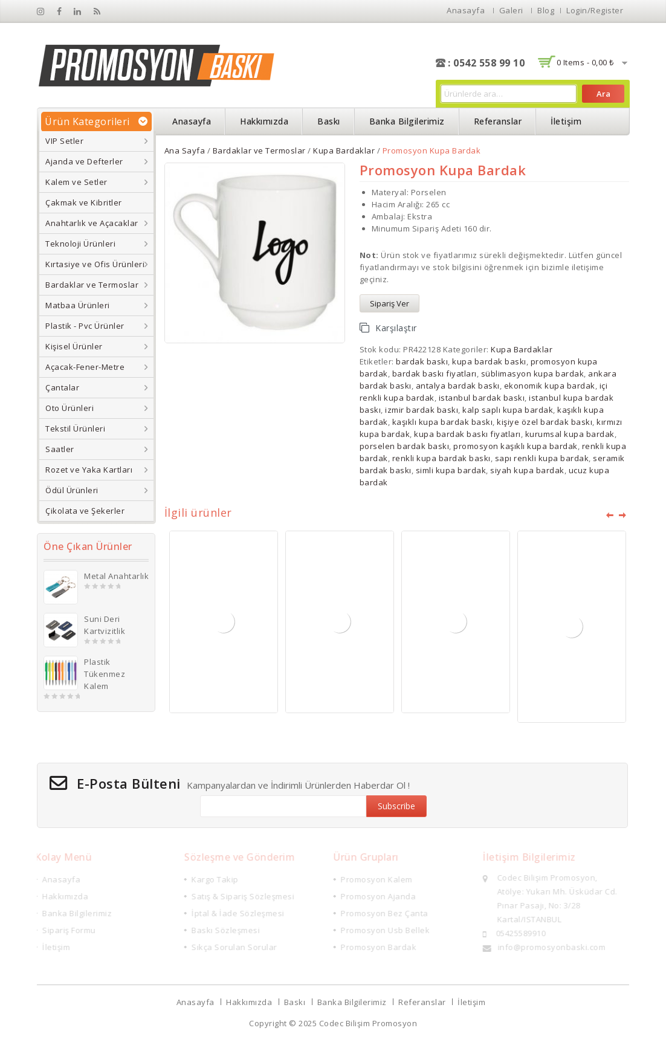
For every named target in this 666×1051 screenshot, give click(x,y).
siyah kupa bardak (527, 470)
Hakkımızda (264, 121)
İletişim (566, 121)
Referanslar (498, 121)
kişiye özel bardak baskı (544, 421)
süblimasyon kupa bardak (532, 373)
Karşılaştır (396, 328)
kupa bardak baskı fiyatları (467, 433)
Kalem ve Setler (76, 181)
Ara (603, 93)
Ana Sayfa (184, 150)
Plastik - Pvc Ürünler (84, 325)
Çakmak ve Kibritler (83, 202)
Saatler (59, 449)
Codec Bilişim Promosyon (368, 1023)
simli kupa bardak (451, 470)
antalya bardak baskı (458, 385)
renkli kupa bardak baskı (441, 458)
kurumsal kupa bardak (570, 433)
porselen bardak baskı (405, 446)
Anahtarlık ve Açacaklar (91, 223)
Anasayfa (466, 10)
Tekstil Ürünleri (75, 428)
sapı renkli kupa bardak (542, 458)
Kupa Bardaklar (344, 150)
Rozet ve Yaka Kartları (88, 469)
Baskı (328, 121)
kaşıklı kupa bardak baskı (442, 421)
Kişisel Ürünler (74, 346)
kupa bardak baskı (489, 361)
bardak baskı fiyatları (434, 373)
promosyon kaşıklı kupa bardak (515, 446)
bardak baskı (422, 361)
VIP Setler (64, 140)
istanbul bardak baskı (482, 397)
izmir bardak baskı (421, 409)
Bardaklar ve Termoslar (91, 284)
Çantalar (62, 387)
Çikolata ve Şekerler (84, 510)
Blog (545, 10)
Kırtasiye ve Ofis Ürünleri (94, 264)
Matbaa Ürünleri (77, 305)
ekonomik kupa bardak (549, 385)
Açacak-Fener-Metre (84, 366)
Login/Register (594, 10)
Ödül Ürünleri (72, 490)
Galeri (511, 10)
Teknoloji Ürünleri (80, 243)
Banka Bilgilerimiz (407, 121)
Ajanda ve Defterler (84, 161)
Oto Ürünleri (69, 408)
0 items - (585, 62)
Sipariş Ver (389, 303)
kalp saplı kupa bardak (507, 409)
